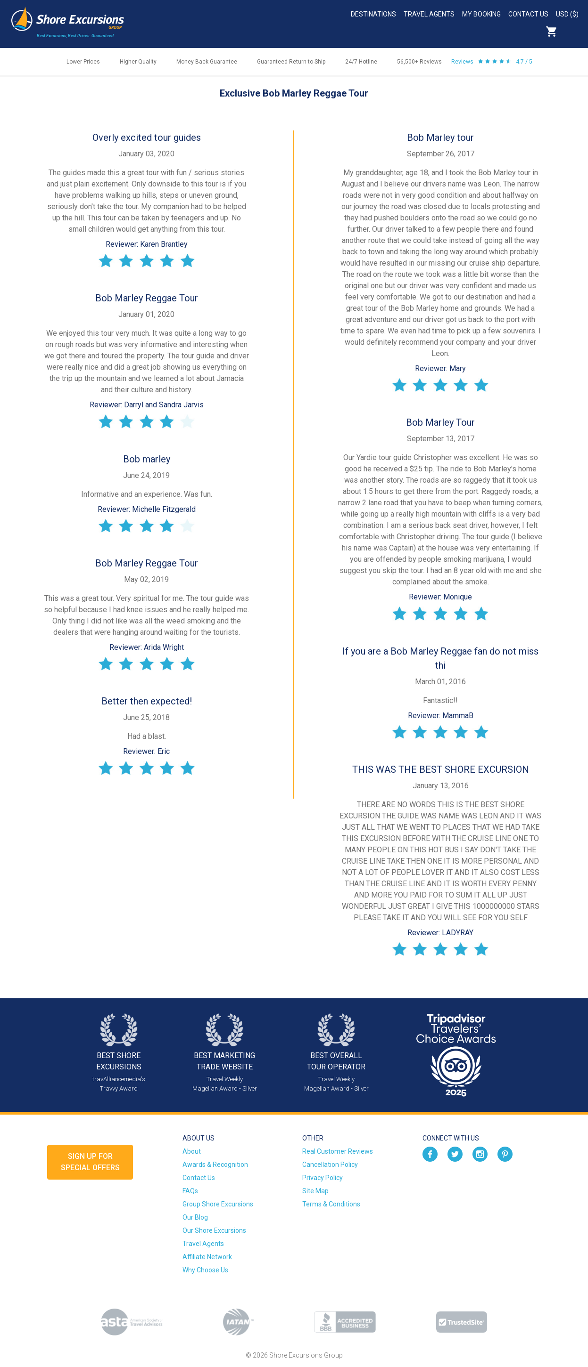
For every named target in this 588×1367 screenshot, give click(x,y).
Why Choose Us (205, 1270)
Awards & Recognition (215, 1164)
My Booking (481, 14)
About (191, 1151)
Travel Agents (429, 14)
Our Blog (195, 1217)
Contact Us (528, 14)
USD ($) (567, 14)
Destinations (373, 14)
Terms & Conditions (331, 1204)
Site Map (315, 1191)
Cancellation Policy (330, 1164)
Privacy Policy (322, 1177)
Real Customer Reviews (337, 1151)
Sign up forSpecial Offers (90, 1162)
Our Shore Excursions (214, 1230)
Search (572, 31)
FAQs (190, 1191)
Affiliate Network (207, 1257)
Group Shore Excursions (217, 1204)
